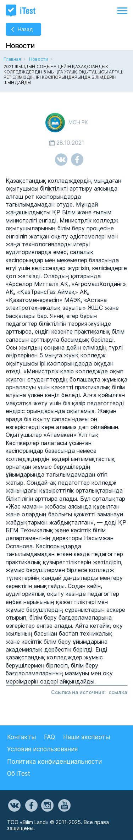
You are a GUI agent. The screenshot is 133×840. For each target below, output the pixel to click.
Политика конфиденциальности (54, 761)
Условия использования (42, 749)
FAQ (49, 737)
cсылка (118, 692)
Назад (25, 29)
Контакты (21, 737)
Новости (38, 59)
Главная (12, 59)
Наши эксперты (86, 737)
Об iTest (18, 773)
